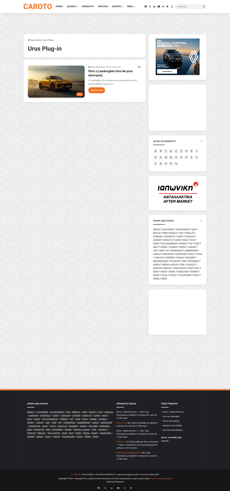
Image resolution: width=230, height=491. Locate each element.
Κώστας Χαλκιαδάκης (173, 430)
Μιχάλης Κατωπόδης (172, 425)
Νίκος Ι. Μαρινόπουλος (173, 412)
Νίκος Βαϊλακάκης (98, 67)
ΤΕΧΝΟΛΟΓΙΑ (87, 6)
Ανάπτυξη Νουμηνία (115, 482)
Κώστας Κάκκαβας (171, 416)
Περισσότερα (97, 90)
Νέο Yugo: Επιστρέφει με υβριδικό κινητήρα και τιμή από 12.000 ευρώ (136, 415)
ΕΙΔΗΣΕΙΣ (71, 6)
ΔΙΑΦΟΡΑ (116, 6)
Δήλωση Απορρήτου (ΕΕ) (127, 474)
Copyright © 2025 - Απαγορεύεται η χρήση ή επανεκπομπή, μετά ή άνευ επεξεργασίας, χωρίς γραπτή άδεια (104, 478)
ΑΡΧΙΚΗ (59, 6)
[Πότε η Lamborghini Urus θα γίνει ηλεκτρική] (56, 82)
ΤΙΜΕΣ (130, 6)
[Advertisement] (177, 312)
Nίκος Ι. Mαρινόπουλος (126, 412)
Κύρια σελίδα (35, 40)
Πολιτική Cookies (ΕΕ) (149, 474)
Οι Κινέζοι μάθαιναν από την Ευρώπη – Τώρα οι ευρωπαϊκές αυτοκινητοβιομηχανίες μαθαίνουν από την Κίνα (137, 445)
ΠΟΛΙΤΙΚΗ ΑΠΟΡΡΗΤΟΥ (105, 474)
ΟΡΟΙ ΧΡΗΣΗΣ (88, 474)
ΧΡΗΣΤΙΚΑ (103, 6)
